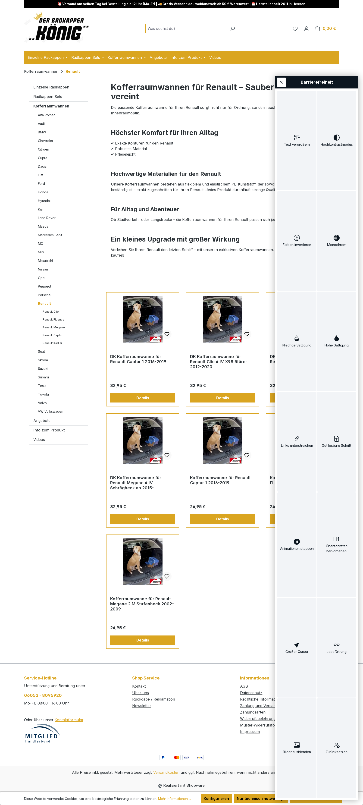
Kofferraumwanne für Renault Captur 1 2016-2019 (220, 480)
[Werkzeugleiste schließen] (281, 82)
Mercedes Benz (50, 235)
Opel (41, 278)
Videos (39, 439)
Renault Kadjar (52, 343)
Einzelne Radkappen (51, 87)
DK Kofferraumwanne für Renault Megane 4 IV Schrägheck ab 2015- (135, 482)
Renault (44, 303)
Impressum (250, 731)
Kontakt (139, 686)
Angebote (41, 420)
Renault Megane (54, 327)
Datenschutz (251, 692)
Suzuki (43, 369)
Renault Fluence (53, 319)
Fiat (40, 175)
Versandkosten (166, 772)
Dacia (42, 166)
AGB (244, 686)
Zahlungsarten (253, 712)
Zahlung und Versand (259, 705)
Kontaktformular (69, 719)
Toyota (43, 394)
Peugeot (44, 286)
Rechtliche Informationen (262, 699)
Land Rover (47, 218)
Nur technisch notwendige (261, 798)
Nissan (43, 269)
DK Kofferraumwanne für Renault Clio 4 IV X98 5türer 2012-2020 (218, 361)
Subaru (43, 377)
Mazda (43, 226)
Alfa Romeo (47, 115)
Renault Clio (51, 311)
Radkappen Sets (47, 96)
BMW (42, 132)
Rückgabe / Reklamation (153, 699)
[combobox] (186, 28)
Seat (41, 351)
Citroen (43, 149)
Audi (41, 124)
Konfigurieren (216, 798)
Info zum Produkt (49, 430)
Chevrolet (45, 141)
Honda (43, 192)
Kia (40, 209)
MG (40, 243)
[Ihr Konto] (306, 28)
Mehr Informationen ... (174, 799)
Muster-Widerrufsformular (263, 725)
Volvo (42, 403)
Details (142, 398)
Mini (41, 252)
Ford (41, 184)
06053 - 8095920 (43, 695)
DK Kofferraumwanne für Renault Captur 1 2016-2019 (138, 359)
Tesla (42, 386)
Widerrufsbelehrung (257, 718)
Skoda (43, 360)
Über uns (140, 692)
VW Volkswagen (50, 411)
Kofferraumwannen (51, 106)
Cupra (42, 158)
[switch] (296, 141)
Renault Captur (53, 335)
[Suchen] (232, 28)
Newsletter (141, 705)
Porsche (44, 295)
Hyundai (44, 201)
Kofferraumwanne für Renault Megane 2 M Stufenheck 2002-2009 (142, 603)
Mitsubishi (45, 261)
